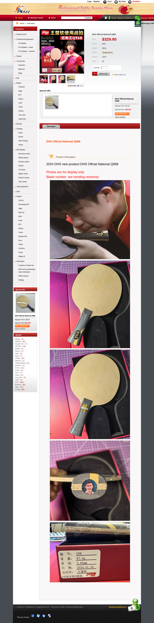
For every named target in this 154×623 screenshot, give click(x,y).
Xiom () (19, 373)
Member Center (37, 18)
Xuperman (22, 119)
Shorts (20, 137)
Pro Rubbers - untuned (26, 51)
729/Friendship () (22, 363)
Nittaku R (21, 256)
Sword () (19, 351)
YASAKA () (20, 346)
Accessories (20, 61)
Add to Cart (103, 74)
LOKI (20, 103)
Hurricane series (24, 154)
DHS (20, 216)
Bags (20, 73)
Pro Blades (22, 43)
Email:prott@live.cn (117, 607)
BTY (19, 95)
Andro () (19, 370)
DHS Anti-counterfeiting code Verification (26, 270)
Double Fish (22, 236)
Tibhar (20, 244)
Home (20, 18)
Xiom (20, 240)
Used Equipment (22, 187)
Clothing (19, 129)
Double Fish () (21, 344)
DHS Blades (20, 150)
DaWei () (19, 349)
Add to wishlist (20, 329)
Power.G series (23, 178)
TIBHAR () (20, 341)
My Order (122, 1)
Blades (18, 83)
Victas (20, 252)
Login (89, 1)
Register (96, 1)
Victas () (19, 375)
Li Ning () (20, 389)
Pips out (21, 212)
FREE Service (23, 276)
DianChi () (20, 361)
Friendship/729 (23, 204)
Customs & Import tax (26, 265)
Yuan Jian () (20, 377)
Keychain (21, 65)
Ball (17, 78)
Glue (18, 191)
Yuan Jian (21, 115)
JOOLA (21, 111)
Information (20, 261)
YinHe (20, 232)
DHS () (19, 382)
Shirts (20, 133)
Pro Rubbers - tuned (25, 47)
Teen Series (22, 182)
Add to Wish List (120, 75)
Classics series (23, 162)
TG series (21, 170)
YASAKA (21, 87)
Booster (19, 124)
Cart (110, 1)
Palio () (19, 356)
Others (20, 99)
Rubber (19, 196)
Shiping (21, 280)
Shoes (20, 145)
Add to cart (23, 326)
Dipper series (23, 174)
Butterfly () (20, 385)
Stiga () (19, 387)
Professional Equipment (24, 39)
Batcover (21, 69)
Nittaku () (19, 339)
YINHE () (20, 358)
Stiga (20, 91)
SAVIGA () (20, 365)
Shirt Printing (23, 141)
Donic (20, 220)
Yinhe (20, 107)
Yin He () (20, 368)
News (53, 18)
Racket (18, 56)
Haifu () (19, 353)
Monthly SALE (21, 34)
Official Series (23, 158)
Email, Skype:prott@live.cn (123, 18)
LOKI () (19, 380)
